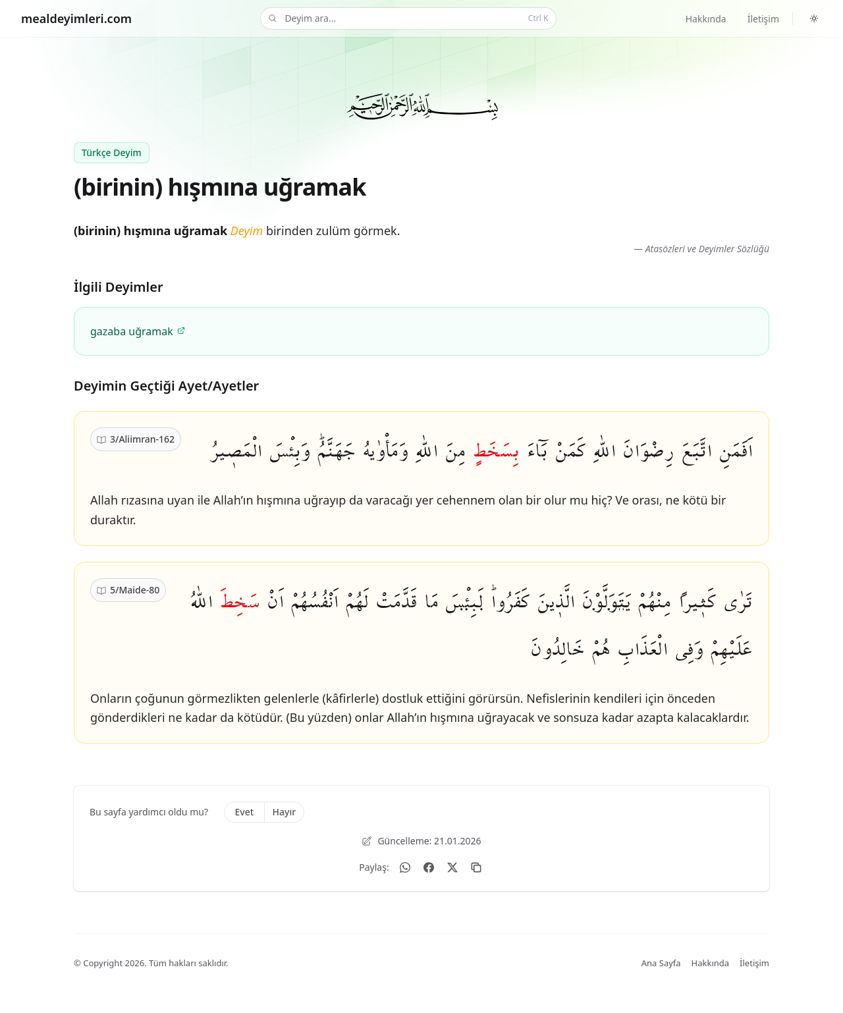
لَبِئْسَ (464, 601)
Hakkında (706, 19)
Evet (244, 812)
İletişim (763, 19)
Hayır (284, 812)
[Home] (76, 18)
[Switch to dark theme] (814, 18)
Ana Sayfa (661, 963)
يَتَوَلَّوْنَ (606, 601)
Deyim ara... (407, 19)
